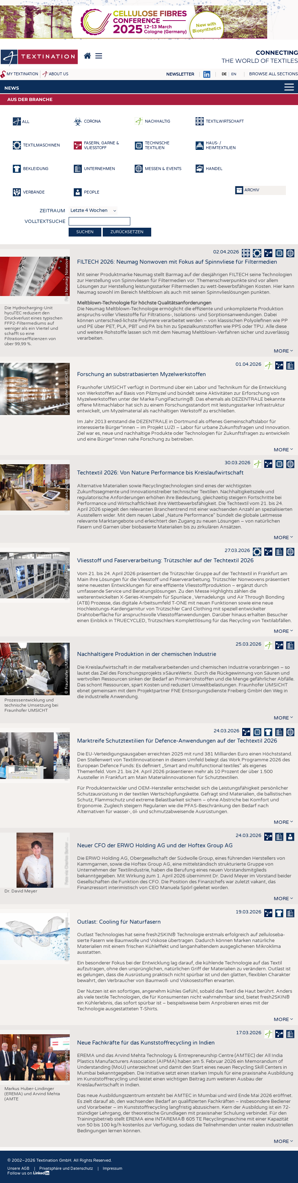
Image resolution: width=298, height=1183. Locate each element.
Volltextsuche (45, 221)
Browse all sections (273, 74)
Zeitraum (52, 211)
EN (233, 74)
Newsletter (180, 74)
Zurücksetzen (126, 232)
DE (224, 74)
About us (58, 74)
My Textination (22, 74)
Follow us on (28, 1173)
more (281, 351)
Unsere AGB (18, 1168)
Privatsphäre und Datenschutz (66, 1168)
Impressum (112, 1168)
